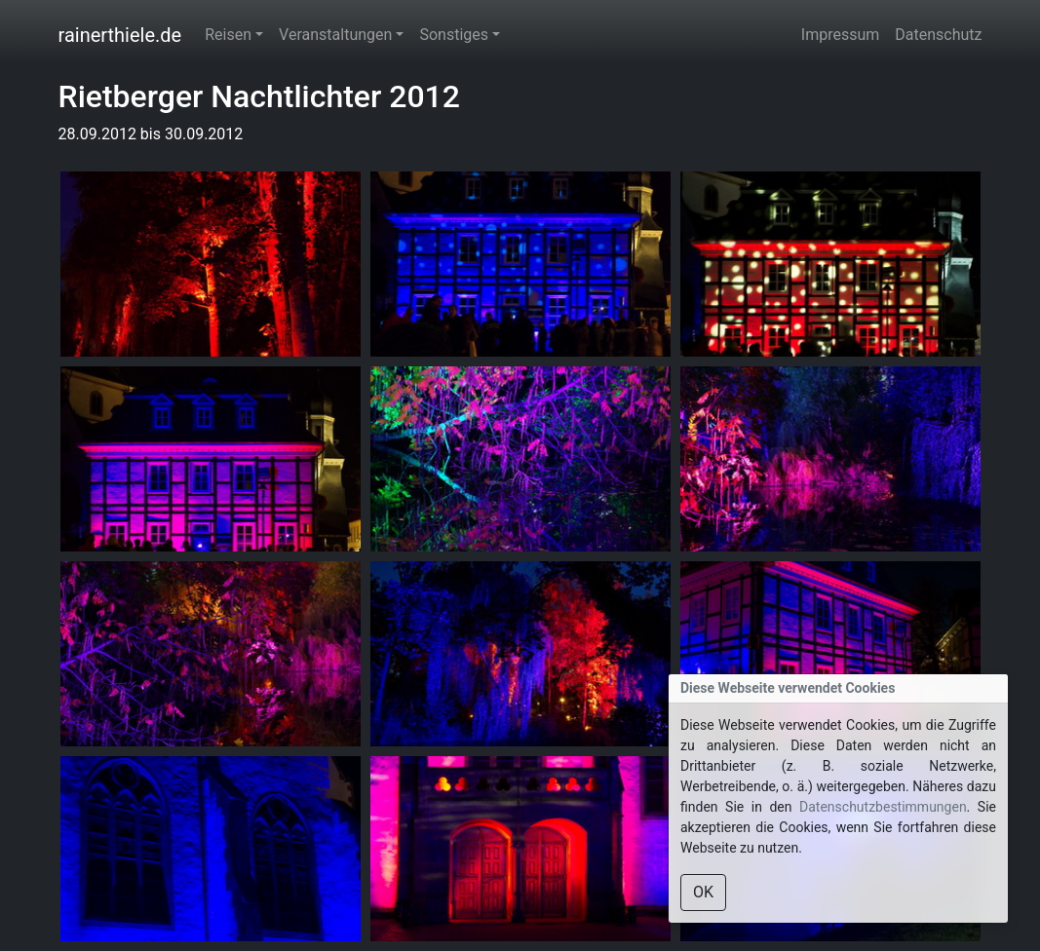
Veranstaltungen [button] (335, 34)
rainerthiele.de (120, 35)
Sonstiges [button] (453, 34)
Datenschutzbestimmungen (883, 807)
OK (703, 892)
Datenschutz (938, 34)
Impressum (840, 34)
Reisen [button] (228, 34)
